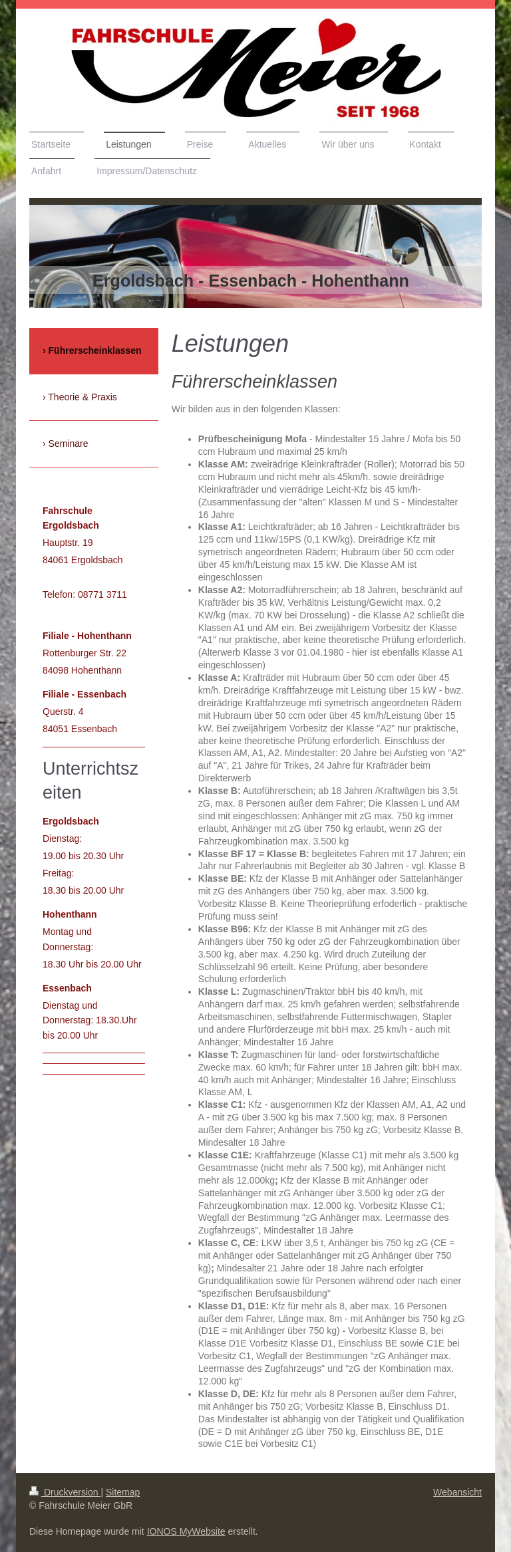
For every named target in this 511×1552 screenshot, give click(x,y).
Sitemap (123, 1492)
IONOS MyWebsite (186, 1531)
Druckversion (64, 1492)
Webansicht (457, 1492)
